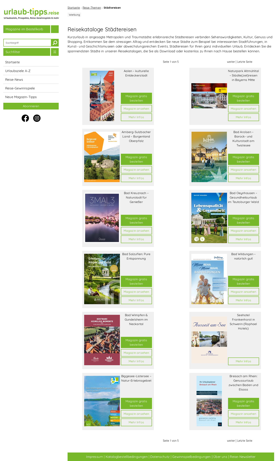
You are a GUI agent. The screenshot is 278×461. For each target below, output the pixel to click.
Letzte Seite (244, 62)
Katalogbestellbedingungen (127, 457)
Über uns (220, 457)
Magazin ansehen (136, 108)
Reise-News (14, 79)
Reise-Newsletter (242, 457)
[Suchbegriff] (27, 42)
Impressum (94, 457)
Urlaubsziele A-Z (18, 71)
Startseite (12, 62)
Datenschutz (160, 457)
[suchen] (54, 42)
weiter (231, 62)
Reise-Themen (92, 7)
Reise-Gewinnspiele (20, 88)
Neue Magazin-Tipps (21, 97)
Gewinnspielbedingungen (191, 457)
